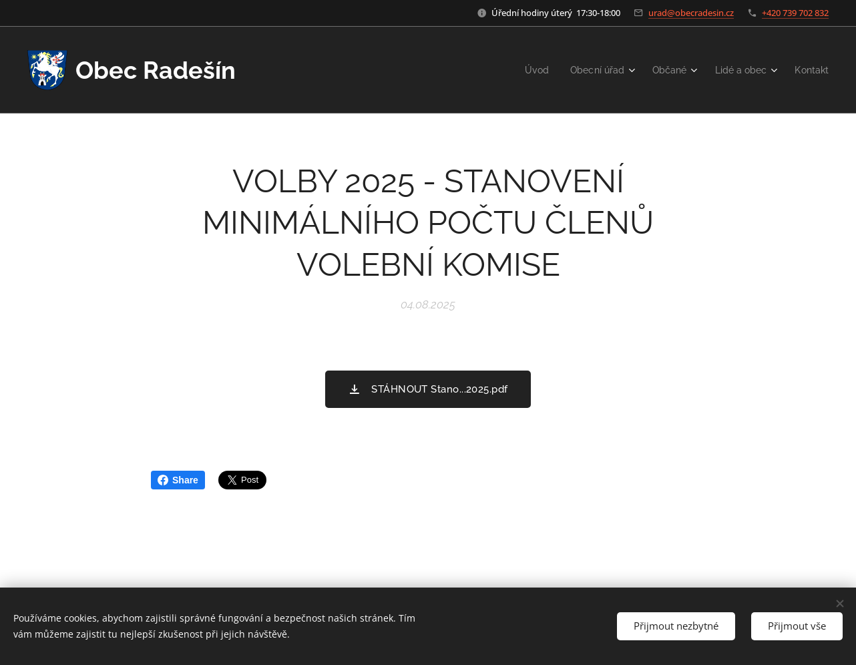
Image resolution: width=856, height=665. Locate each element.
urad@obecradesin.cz (691, 13)
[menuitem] (525, 70)
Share (178, 480)
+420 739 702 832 (795, 13)
